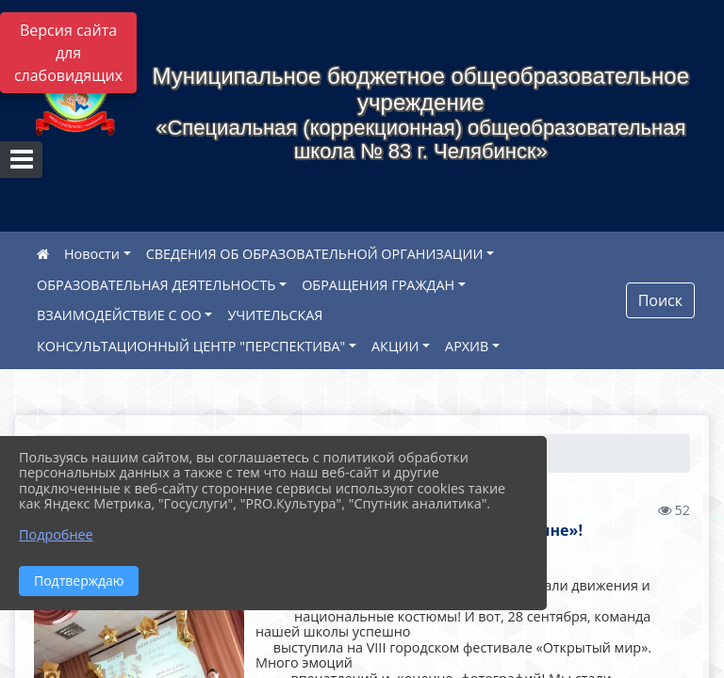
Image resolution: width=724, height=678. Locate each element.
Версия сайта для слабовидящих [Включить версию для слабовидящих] (68, 53)
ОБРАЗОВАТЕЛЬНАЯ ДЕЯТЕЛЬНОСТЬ (156, 285)
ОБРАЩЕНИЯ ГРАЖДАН (378, 285)
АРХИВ (466, 346)
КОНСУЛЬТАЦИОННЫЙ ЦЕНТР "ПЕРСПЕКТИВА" (191, 346)
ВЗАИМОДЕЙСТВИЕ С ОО (119, 315)
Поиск (660, 300)
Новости (92, 254)
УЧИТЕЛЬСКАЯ (274, 315)
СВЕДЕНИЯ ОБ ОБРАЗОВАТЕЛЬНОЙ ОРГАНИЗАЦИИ (315, 254)
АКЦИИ (395, 346)
